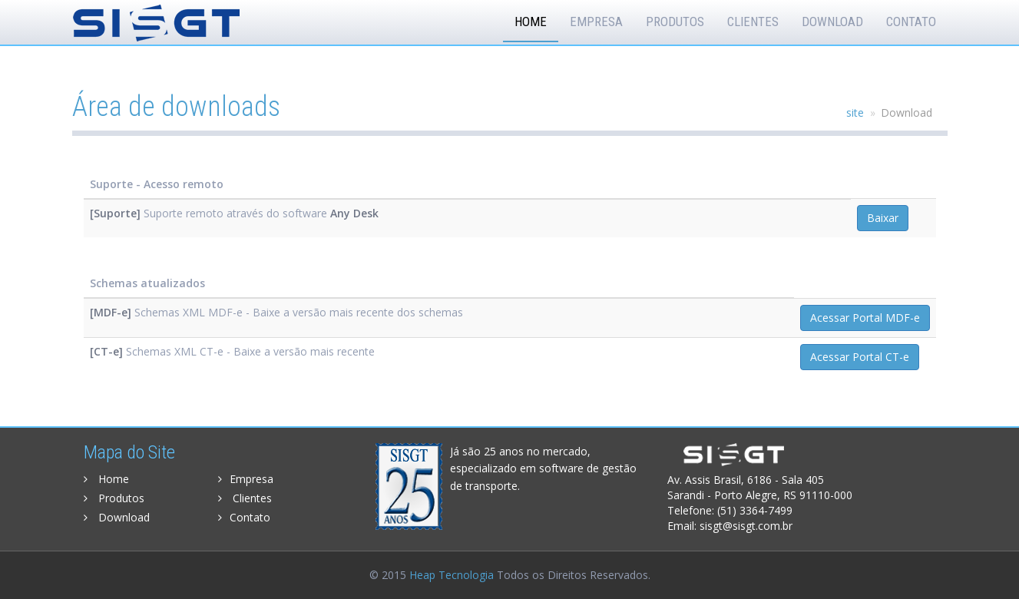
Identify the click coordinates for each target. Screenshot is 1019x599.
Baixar (882, 217)
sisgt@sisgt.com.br (746, 525)
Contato (911, 21)
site (855, 112)
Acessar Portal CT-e (859, 356)
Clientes (753, 21)
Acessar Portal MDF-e (865, 317)
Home (530, 21)
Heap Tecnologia (451, 575)
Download (832, 21)
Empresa (596, 21)
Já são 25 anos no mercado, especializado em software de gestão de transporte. (543, 468)
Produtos (675, 21)
